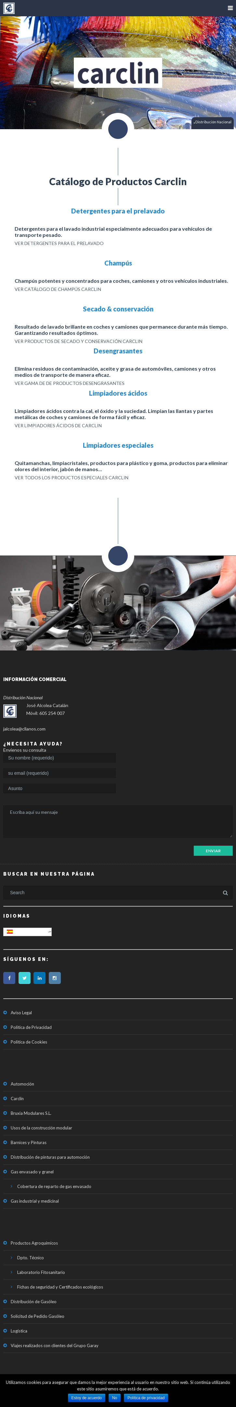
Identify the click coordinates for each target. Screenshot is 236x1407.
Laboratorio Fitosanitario (41, 1272)
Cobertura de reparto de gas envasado (54, 1186)
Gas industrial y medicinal (35, 1201)
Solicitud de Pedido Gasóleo (37, 1316)
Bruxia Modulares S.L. (31, 1113)
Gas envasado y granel (32, 1171)
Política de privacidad (145, 1398)
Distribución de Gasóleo (34, 1301)
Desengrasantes (118, 351)
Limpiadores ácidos (118, 393)
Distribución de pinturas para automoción (50, 1157)
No (114, 1398)
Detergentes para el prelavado (118, 211)
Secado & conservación (118, 309)
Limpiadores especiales (118, 445)
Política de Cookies (29, 1042)
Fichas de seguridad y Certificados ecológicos (60, 1287)
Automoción (22, 1083)
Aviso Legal (21, 1012)
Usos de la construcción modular (41, 1127)
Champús (118, 263)
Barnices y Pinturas (28, 1142)
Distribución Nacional (213, 122)
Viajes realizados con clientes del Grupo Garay (54, 1345)
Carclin (17, 1098)
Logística (19, 1330)
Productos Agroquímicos (34, 1243)
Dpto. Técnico (30, 1257)
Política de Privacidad (31, 1027)
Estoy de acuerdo (87, 1398)
